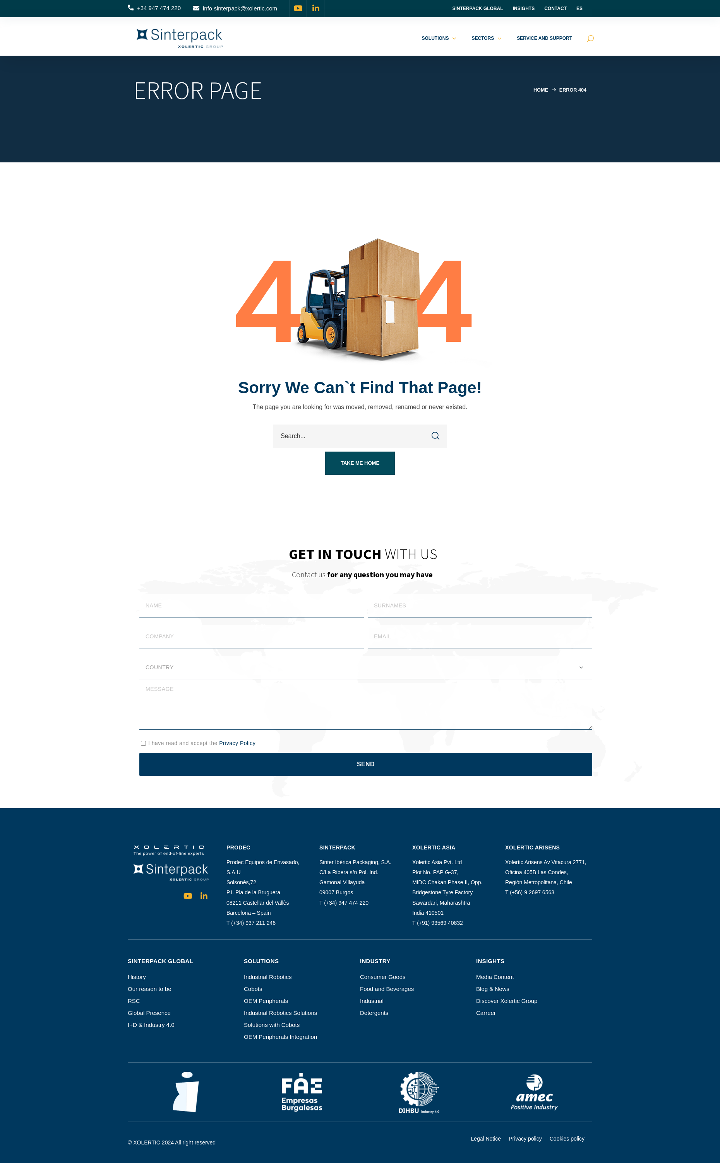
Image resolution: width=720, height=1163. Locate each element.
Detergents (374, 1013)
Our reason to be (149, 989)
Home (539, 90)
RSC (134, 1001)
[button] (154, 8)
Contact (555, 8)
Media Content (495, 977)
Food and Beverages (387, 989)
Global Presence (149, 1013)
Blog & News (492, 989)
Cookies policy (567, 1139)
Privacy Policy (237, 743)
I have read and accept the (201, 743)
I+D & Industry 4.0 (151, 1024)
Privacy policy (525, 1139)
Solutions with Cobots (272, 1024)
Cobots (253, 989)
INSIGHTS (524, 8)
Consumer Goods (383, 977)
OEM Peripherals (266, 1001)
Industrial (372, 1001)
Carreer (486, 1013)
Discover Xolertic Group (506, 1001)
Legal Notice (486, 1139)
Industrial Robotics (267, 977)
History (137, 977)
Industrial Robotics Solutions (280, 1013)
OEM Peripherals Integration (280, 1036)
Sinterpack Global (477, 8)
